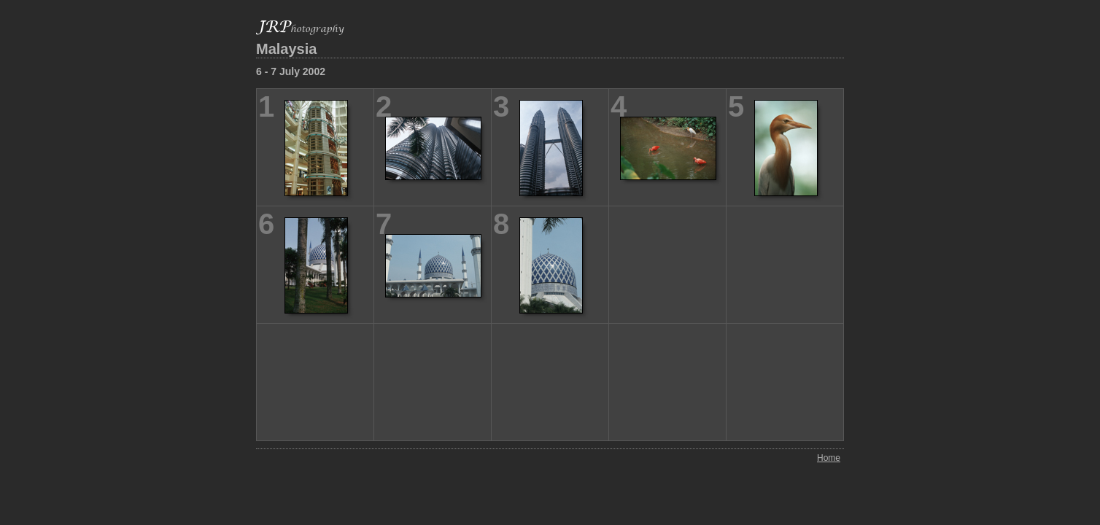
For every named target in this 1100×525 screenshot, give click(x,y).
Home (828, 458)
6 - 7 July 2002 (290, 71)
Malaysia (286, 49)
